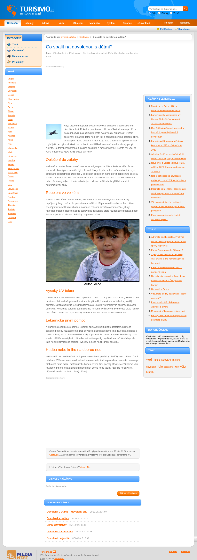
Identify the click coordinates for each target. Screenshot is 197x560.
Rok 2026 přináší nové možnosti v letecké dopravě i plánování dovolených (167, 132)
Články (165, 13)
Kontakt (168, 22)
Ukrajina (12, 217)
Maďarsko (13, 148)
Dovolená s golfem (58, 518)
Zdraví (45, 23)
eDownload (144, 23)
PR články (17, 62)
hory (177, 366)
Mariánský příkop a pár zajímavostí (168, 311)
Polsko (11, 164)
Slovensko (13, 189)
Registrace (184, 29)
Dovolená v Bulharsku (60, 531)
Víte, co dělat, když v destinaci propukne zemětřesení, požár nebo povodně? (168, 206)
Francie (11, 115)
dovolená (151, 366)
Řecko (11, 176)
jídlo (160, 366)
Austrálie (12, 83)
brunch (150, 372)
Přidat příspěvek (128, 493)
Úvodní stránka (68, 37)
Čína (10, 103)
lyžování (166, 359)
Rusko (11, 181)
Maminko (95, 23)
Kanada (11, 136)
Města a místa (20, 56)
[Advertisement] (78, 96)
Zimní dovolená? (57, 524)
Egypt (10, 107)
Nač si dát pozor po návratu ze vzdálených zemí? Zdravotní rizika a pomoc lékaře (168, 180)
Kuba (10, 140)
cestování (168, 367)
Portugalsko (13, 168)
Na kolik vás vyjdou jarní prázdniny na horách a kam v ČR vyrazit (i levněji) (168, 280)
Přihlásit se (166, 29)
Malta (10, 152)
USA (10, 221)
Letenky (29, 23)
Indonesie (12, 123)
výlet (183, 366)
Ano (82, 467)
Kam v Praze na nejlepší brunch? (167, 250)
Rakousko (13, 172)
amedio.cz (59, 558)
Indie (10, 119)
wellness (153, 359)
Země (176, 13)
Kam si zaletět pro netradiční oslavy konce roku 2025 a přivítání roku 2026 (168, 145)
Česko (11, 95)
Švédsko (12, 197)
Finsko (11, 111)
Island (11, 127)
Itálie (10, 132)
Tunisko (11, 209)
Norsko (11, 160)
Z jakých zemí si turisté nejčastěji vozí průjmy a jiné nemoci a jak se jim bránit (167, 258)
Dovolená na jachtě (58, 538)
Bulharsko (13, 91)
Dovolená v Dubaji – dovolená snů (67, 511)
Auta (62, 23)
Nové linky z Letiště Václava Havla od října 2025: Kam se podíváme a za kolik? (168, 167)
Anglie (11, 78)
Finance (127, 23)
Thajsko (176, 359)
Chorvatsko (13, 99)
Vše (154, 13)
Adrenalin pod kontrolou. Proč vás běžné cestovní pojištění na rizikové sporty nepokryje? (168, 241)
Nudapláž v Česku (160, 289)
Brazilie (11, 87)
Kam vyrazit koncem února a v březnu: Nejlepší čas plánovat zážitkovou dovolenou (165, 119)
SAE (10, 185)
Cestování (12, 23)
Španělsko (13, 193)
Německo (12, 156)
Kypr (10, 144)
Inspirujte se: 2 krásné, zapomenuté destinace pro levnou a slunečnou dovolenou (168, 193)
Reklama (185, 22)
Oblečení (78, 23)
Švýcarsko (13, 201)
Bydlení (111, 23)
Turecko (12, 213)
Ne (89, 467)
